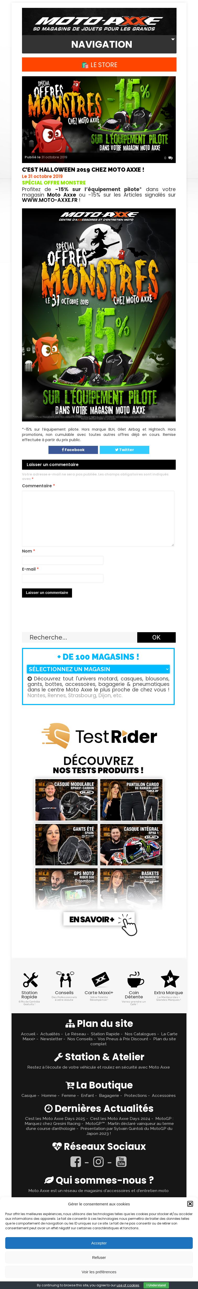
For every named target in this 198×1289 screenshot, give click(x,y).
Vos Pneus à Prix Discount (123, 1038)
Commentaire (38, 486)
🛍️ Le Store (99, 65)
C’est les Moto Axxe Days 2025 (55, 1118)
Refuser (99, 1257)
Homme (49, 1095)
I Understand (156, 1285)
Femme (69, 1095)
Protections (135, 1095)
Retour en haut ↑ (99, 619)
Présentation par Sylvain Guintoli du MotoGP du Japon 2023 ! (126, 1131)
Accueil (28, 1033)
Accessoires (164, 1095)
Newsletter (51, 1038)
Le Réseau (75, 1033)
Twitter (124, 449)
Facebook (73, 449)
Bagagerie (109, 1095)
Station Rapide (105, 1033)
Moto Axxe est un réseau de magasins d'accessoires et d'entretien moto (98, 1190)
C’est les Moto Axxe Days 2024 (120, 1118)
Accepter (99, 1243)
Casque (28, 1095)
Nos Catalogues (140, 1033)
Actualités (50, 1033)
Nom (28, 551)
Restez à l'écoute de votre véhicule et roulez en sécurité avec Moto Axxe (98, 1067)
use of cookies (128, 1285)
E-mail (30, 569)
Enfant (87, 1095)
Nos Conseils (80, 1038)
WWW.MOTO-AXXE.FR (50, 200)
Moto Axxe (61, 194)
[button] (190, 1203)
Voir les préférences (99, 1272)
